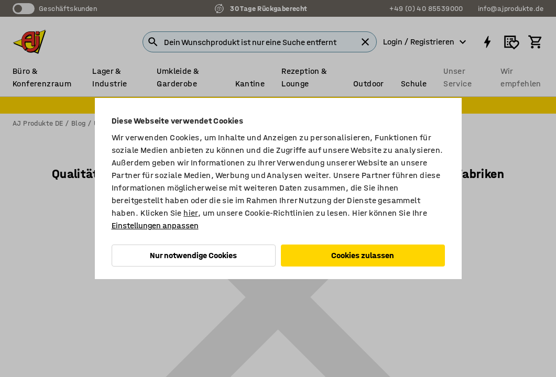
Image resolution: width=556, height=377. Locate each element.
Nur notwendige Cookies (193, 255)
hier (190, 213)
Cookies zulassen (362, 255)
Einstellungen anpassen (155, 225)
